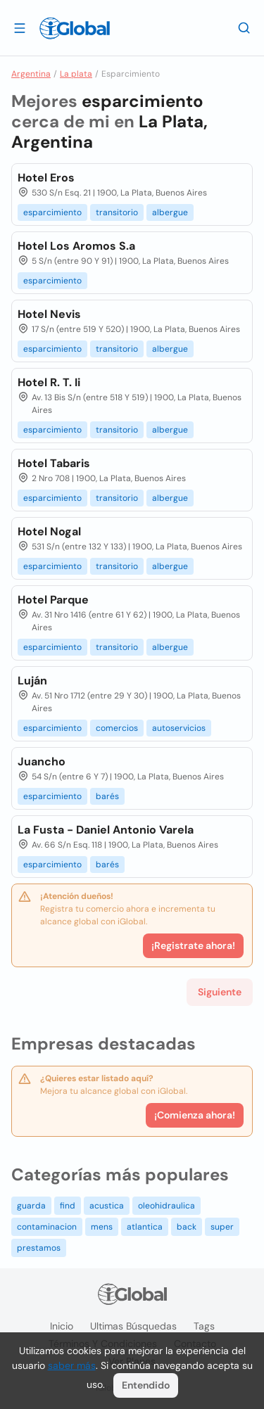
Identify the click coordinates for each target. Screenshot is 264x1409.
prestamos (39, 1248)
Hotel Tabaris (54, 463)
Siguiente (219, 992)
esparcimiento (52, 212)
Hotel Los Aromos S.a (76, 245)
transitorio (117, 212)
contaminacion (47, 1226)
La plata (76, 73)
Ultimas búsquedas (133, 1326)
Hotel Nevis (49, 314)
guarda (31, 1205)
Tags (204, 1326)
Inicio (61, 1326)
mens (102, 1226)
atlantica (145, 1226)
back (186, 1226)
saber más (72, 1365)
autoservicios (179, 728)
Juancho (41, 761)
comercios (117, 728)
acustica (106, 1205)
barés (107, 796)
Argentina (31, 73)
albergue (170, 212)
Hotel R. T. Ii (49, 382)
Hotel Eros (46, 177)
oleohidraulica (166, 1205)
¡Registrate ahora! (193, 945)
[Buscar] (244, 27)
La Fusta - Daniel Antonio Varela (106, 829)
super (222, 1226)
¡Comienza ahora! (194, 1115)
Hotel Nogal (49, 531)
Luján (32, 680)
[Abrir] (20, 27)
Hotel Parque (53, 599)
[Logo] (74, 28)
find (67, 1205)
